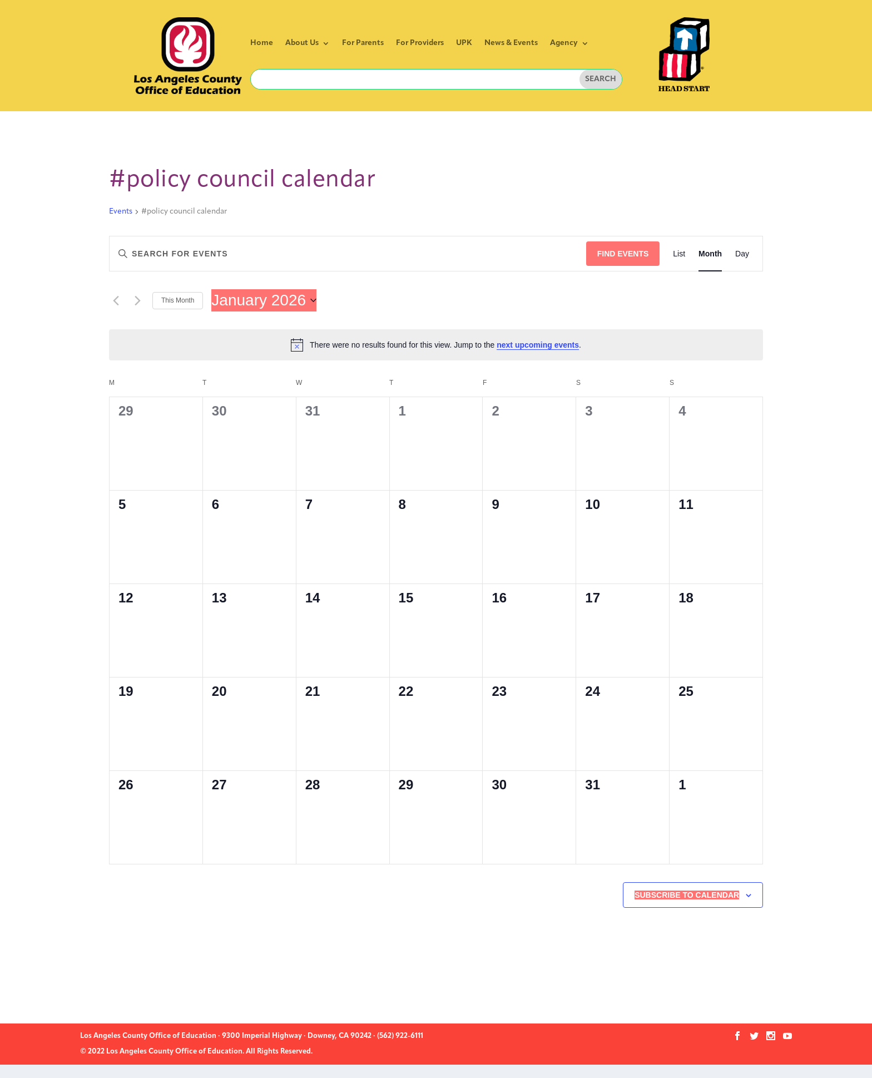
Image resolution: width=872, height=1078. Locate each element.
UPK (464, 43)
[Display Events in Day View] (742, 253)
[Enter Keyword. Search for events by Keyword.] (348, 253)
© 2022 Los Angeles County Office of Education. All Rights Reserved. (196, 1051)
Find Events (623, 253)
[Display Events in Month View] (710, 253)
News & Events (511, 43)
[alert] (436, 344)
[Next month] (137, 300)
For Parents (363, 43)
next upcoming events (538, 344)
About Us (302, 43)
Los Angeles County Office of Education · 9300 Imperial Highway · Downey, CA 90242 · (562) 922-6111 (251, 1036)
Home (261, 43)
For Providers (420, 43)
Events (120, 211)
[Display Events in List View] (679, 253)
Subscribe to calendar (687, 895)
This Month (177, 300)
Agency (564, 43)
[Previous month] (115, 300)
